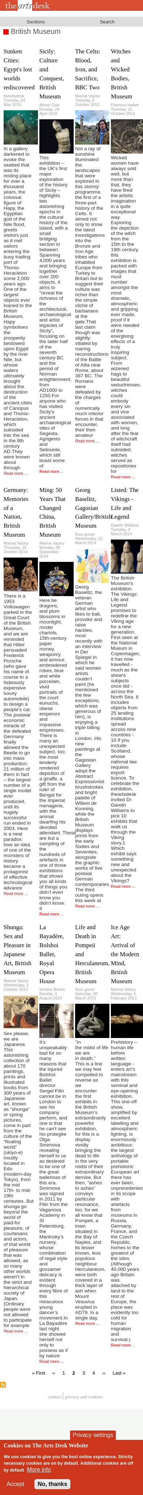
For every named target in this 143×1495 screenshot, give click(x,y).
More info (39, 1474)
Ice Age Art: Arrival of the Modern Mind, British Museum (125, 954)
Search (107, 22)
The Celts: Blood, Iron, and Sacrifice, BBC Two (87, 69)
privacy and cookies (84, 1396)
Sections (36, 22)
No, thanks (52, 1488)
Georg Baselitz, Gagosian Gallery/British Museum (93, 508)
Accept (15, 1488)
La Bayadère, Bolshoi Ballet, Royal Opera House (51, 954)
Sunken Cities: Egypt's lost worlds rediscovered (19, 69)
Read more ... (16, 473)
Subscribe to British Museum (3, 1385)
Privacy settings (93, 1440)
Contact (55, 1396)
